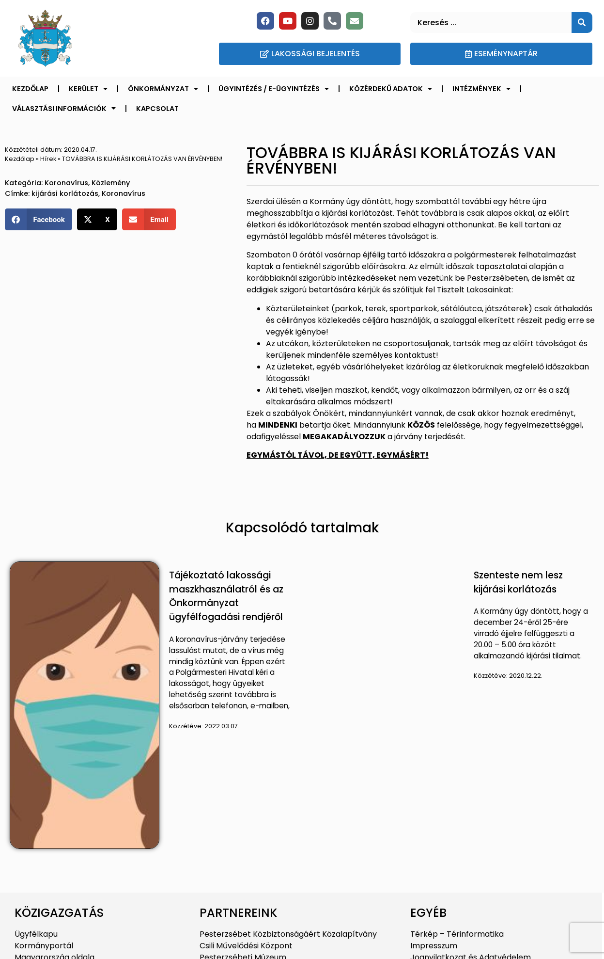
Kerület (88, 88)
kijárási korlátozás (64, 193)
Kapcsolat (157, 108)
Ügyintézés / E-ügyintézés (273, 88)
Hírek (48, 159)
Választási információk (64, 108)
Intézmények (481, 88)
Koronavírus (66, 183)
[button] (38, 219)
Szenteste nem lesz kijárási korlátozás (518, 582)
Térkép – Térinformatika (457, 934)
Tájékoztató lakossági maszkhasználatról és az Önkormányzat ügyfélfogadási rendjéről (226, 596)
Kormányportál (44, 945)
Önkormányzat (163, 88)
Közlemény (111, 183)
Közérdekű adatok (390, 88)
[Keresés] (582, 22)
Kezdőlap (30, 89)
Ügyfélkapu (36, 934)
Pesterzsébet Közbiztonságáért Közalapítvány (288, 934)
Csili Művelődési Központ (246, 945)
